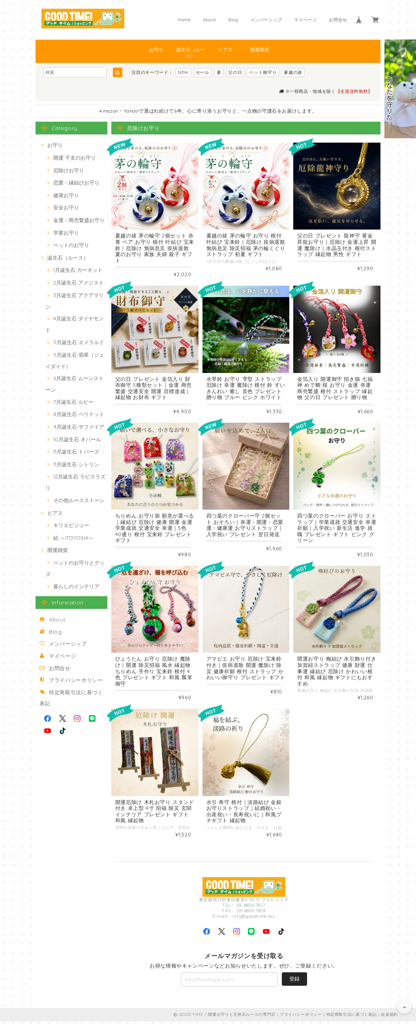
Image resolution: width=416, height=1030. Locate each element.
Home (184, 20)
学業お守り (66, 233)
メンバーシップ (266, 20)
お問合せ (338, 20)
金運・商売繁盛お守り (79, 220)
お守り (156, 50)
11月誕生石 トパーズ (76, 451)
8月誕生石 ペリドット (78, 414)
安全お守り (66, 207)
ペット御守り (263, 72)
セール (203, 72)
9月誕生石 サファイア (78, 427)
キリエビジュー (71, 525)
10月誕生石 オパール (77, 439)
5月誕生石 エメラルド (78, 342)
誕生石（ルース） (190, 53)
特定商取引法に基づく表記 (351, 1023)
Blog (233, 20)
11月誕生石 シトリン (76, 464)
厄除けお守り (68, 170)
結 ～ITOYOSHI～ (73, 538)
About (209, 20)
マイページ (305, 20)
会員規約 (389, 1023)
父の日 (235, 72)
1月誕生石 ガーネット (78, 270)
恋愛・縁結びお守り (76, 182)
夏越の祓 (293, 72)
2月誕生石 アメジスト (78, 282)
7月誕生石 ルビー (73, 402)
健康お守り (66, 195)
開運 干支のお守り (74, 157)
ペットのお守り (71, 245)
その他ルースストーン (79, 500)
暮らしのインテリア (76, 586)
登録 (294, 987)
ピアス (225, 50)
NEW (183, 72)
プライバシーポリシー (76, 680)
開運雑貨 (259, 50)
